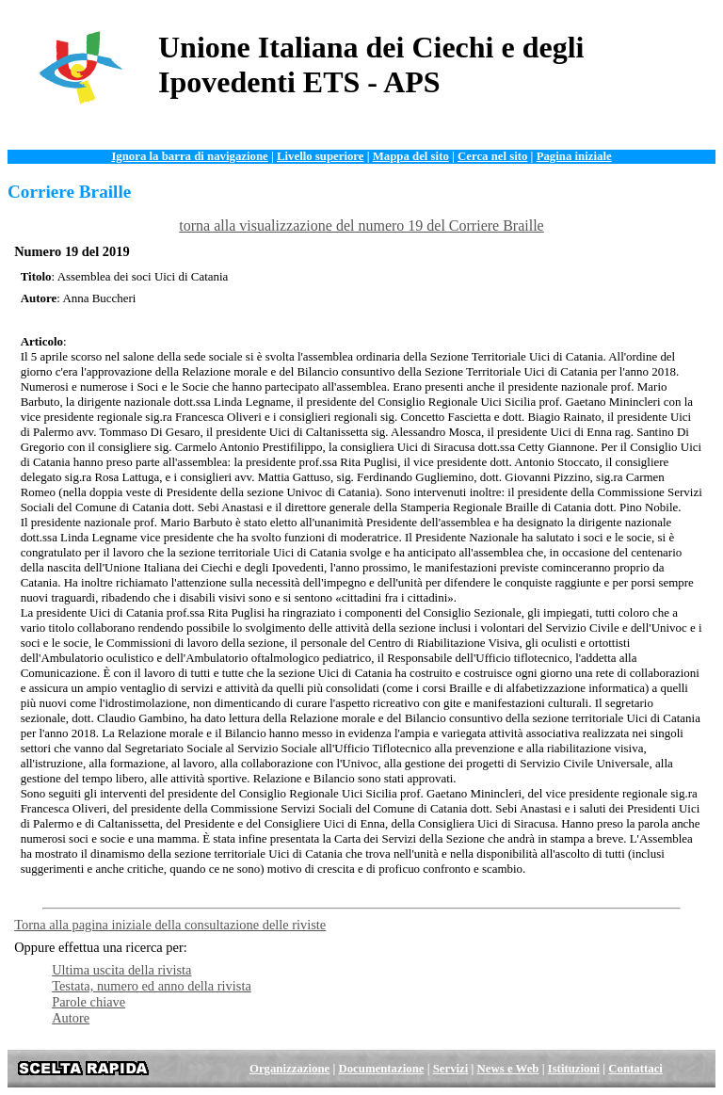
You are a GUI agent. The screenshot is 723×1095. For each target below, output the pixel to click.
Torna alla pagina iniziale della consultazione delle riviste (170, 924)
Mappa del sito (411, 156)
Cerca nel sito (492, 156)
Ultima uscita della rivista (121, 969)
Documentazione (381, 1068)
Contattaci (635, 1068)
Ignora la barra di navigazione (189, 156)
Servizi (451, 1068)
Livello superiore (320, 156)
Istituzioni (574, 1068)
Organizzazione (289, 1068)
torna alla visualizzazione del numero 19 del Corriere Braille (361, 225)
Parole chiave (88, 1001)
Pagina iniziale (574, 156)
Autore (70, 1017)
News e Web (508, 1068)
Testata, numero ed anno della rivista (151, 985)
